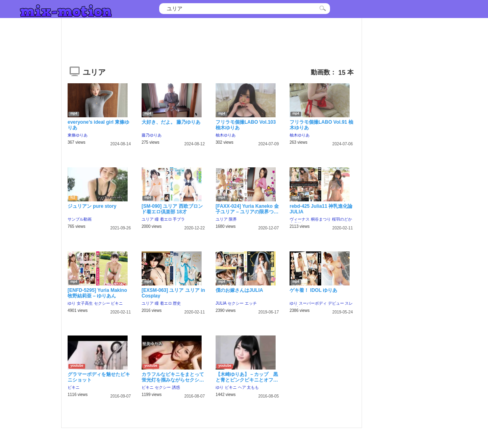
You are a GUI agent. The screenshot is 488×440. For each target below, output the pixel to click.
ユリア (148, 219)
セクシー (102, 303)
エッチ (251, 303)
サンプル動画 (80, 219)
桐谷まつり (321, 219)
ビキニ (117, 303)
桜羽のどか (342, 219)
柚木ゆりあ (226, 135)
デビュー (336, 303)
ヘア (242, 387)
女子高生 (85, 303)
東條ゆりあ (78, 135)
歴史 (177, 303)
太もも (253, 387)
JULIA (221, 303)
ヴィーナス (300, 219)
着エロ (166, 219)
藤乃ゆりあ (152, 135)
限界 (233, 219)
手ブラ (179, 219)
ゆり (72, 303)
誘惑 (176, 387)
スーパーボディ (313, 303)
